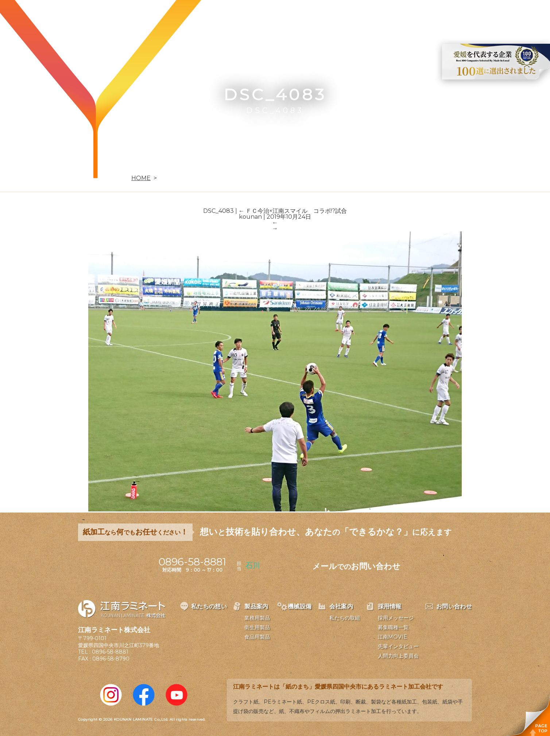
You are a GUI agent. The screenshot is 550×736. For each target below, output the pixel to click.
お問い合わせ (461, 16)
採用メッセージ (396, 618)
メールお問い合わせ (356, 566)
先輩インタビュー (398, 646)
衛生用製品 (257, 627)
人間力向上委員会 (398, 656)
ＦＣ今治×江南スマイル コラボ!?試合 (293, 210)
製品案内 (286, 16)
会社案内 (370, 16)
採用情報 (412, 16)
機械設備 (328, 16)
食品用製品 (257, 637)
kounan (250, 216)
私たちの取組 (344, 618)
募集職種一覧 (393, 627)
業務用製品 (257, 618)
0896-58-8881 (110, 652)
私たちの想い (237, 16)
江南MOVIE (392, 637)
